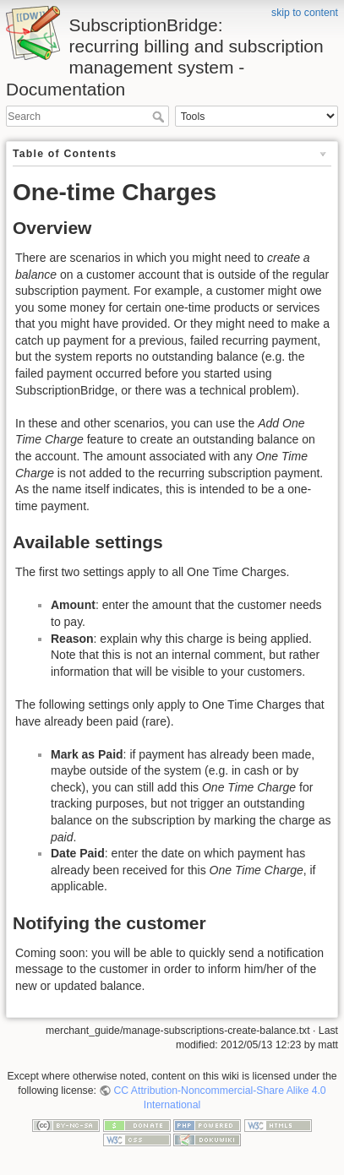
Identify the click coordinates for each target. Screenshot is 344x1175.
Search (160, 116)
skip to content (304, 13)
